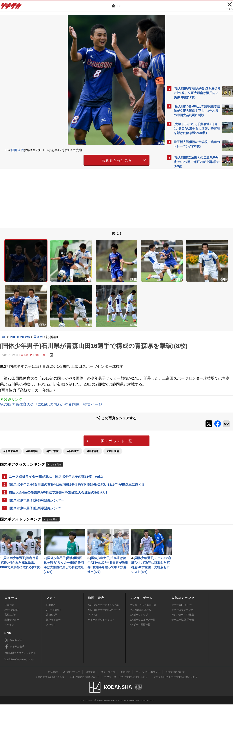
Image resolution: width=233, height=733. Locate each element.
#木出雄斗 (32, 431)
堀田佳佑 (17, 150)
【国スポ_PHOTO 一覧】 (33, 332)
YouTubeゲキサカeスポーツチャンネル (104, 640)
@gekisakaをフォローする (191, 237)
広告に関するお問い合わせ (49, 705)
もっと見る (55, 445)
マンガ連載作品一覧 (140, 638)
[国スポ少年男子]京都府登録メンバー (36, 481)
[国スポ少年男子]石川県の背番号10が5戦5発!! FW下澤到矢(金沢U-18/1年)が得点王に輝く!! (76, 465)
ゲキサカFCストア (181, 633)
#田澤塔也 (93, 431)
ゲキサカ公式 (14, 675)
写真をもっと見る (78, 160)
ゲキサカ (11, 7)
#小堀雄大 (73, 431)
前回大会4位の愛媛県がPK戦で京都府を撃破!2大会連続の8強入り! (58, 473)
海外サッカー (11, 648)
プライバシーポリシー (148, 700)
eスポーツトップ (139, 643)
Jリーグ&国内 (11, 638)
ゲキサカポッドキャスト (101, 648)
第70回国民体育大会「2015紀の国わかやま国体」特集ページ (51, 388)
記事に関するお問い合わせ (84, 705)
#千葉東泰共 (11, 431)
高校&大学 (10, 643)
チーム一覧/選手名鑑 (182, 648)
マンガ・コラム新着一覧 (143, 633)
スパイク (9, 653)
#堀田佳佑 (113, 431)
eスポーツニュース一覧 (142, 648)
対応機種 (53, 700)
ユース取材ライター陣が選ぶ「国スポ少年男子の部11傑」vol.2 (56, 457)
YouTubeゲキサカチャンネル (103, 633)
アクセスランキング (182, 638)
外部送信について (175, 700)
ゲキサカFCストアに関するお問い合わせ (175, 705)
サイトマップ (108, 700)
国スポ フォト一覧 (77, 422)
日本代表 (9, 633)
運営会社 (90, 700)
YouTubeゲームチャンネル (18, 688)
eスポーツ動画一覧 (140, 653)
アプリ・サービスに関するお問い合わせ (126, 705)
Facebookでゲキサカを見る (192, 246)
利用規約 (125, 700)
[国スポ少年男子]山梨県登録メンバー (36, 490)
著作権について (71, 700)
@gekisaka (13, 668)
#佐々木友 (52, 431)
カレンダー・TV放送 (182, 643)
